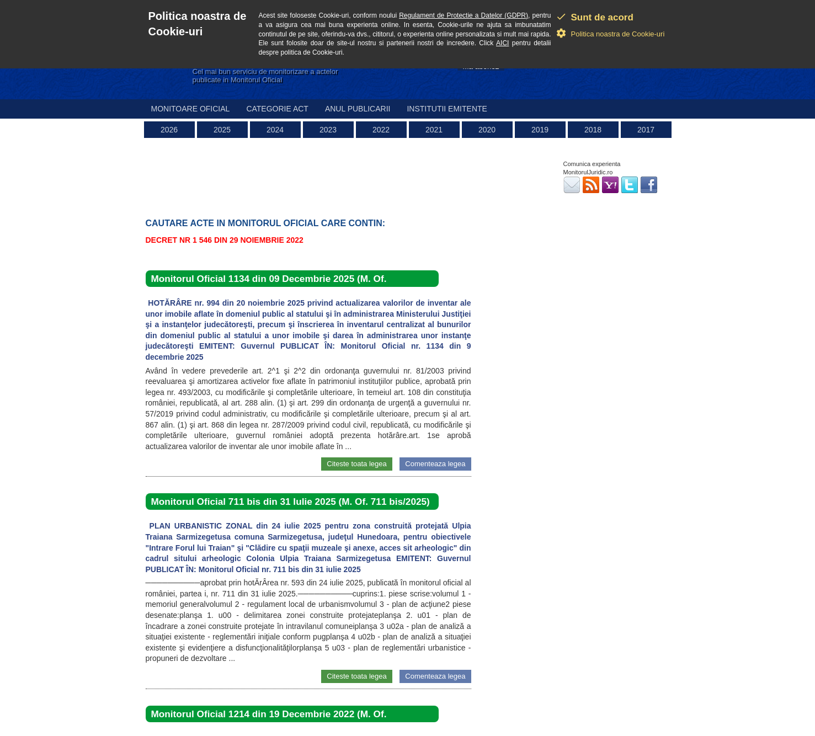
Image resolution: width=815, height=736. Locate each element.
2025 (222, 129)
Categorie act (277, 108)
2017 (645, 129)
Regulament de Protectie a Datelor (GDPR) (463, 15)
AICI (502, 43)
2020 (487, 129)
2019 (539, 129)
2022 (381, 129)
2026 (169, 129)
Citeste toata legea (356, 464)
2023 (328, 129)
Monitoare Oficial (190, 108)
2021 (434, 129)
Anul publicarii (358, 108)
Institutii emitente (447, 108)
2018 (592, 129)
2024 (275, 129)
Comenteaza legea (435, 464)
